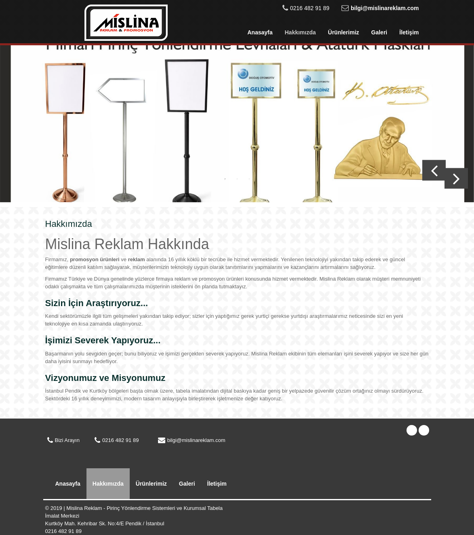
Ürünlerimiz (343, 32)
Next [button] (456, 178)
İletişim (409, 32)
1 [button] (225, 179)
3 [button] (249, 179)
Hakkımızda (300, 32)
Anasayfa (259, 32)
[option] (237, 126)
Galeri (379, 32)
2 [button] (237, 179)
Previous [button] (434, 170)
